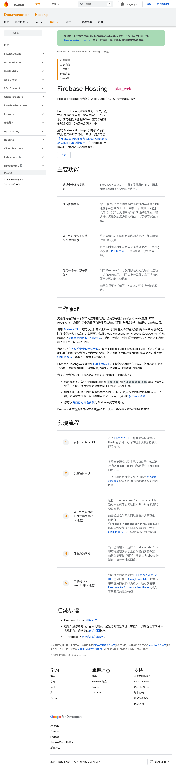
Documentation (16, 15)
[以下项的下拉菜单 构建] (59, 22)
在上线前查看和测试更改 (83, 349)
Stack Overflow (142, 681)
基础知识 (20, 22)
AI (37, 22)
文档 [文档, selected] (37, 4)
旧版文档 (139, 703)
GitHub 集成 (116, 251)
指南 (52, 676)
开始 (64, 155)
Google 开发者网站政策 (90, 648)
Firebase (61, 51)
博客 (149, 4)
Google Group (142, 687)
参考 (52, 681)
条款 (52, 761)
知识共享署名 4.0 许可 (104, 645)
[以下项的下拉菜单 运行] (75, 22)
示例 (100, 22)
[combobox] (95, 4)
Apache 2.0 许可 (157, 645)
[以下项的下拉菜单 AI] (42, 22)
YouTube (96, 692)
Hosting (41, 15)
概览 (6, 22)
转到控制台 (163, 4)
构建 (106, 51)
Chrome (54, 731)
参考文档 (87, 22)
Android (54, 725)
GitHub (54, 698)
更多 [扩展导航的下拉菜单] (54, 4)
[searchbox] (23, 33)
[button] (20, 54)
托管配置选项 (101, 364)
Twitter (96, 687)
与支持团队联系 (142, 676)
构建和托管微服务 (93, 637)
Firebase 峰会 (99, 681)
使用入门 (91, 620)
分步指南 (94, 630)
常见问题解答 (141, 698)
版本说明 (139, 692)
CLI (71, 329)
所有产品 (55, 747)
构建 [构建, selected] (52, 22)
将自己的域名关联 (83, 402)
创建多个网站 (137, 396)
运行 (68, 22)
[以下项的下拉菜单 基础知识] (29, 22)
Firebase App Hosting (77, 40)
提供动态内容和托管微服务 (84, 338)
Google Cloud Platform (62, 742)
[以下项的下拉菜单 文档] (44, 4)
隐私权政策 (64, 761)
